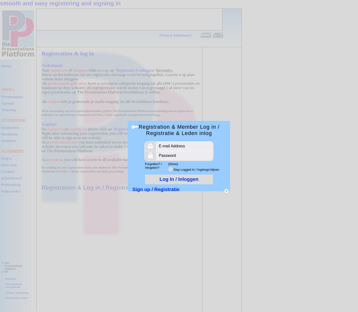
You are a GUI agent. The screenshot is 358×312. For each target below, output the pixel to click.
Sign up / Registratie (155, 189)
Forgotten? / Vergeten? (153, 165)
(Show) (173, 164)
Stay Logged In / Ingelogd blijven (196, 169)
